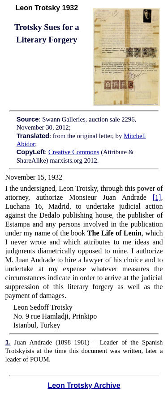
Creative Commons (73, 151)
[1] (157, 197)
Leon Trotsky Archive (83, 385)
